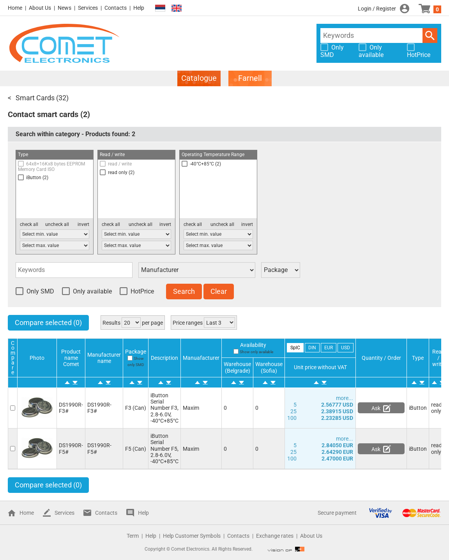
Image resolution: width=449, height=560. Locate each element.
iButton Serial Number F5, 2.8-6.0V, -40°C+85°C (164, 448)
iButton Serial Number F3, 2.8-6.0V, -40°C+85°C (164, 407)
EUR (328, 347)
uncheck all (57, 224)
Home (15, 8)
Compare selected (48, 322)
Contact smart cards (43, 114)
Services (88, 8)
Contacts (115, 8)
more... (344, 398)
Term (133, 536)
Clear (218, 291)
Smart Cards (35, 98)
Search (429, 35)
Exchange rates (274, 536)
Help (138, 8)
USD (345, 347)
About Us (40, 8)
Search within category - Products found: (75, 134)
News (64, 8)
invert (83, 224)
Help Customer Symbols (192, 536)
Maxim (191, 408)
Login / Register (377, 8)
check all (29, 224)
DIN (312, 347)
